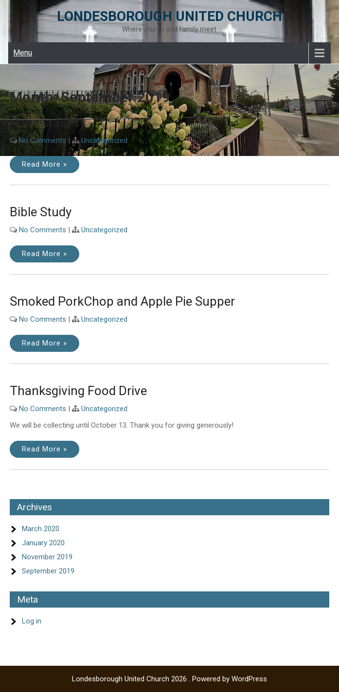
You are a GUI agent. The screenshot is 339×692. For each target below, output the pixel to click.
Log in (31, 621)
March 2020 (40, 528)
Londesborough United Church (169, 16)
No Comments (42, 140)
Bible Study (40, 212)
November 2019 (47, 557)
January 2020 (43, 542)
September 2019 (48, 571)
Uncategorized (104, 140)
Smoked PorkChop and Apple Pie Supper (122, 301)
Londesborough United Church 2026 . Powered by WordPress (169, 679)
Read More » (44, 164)
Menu (22, 52)
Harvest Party (48, 122)
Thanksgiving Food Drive (78, 390)
